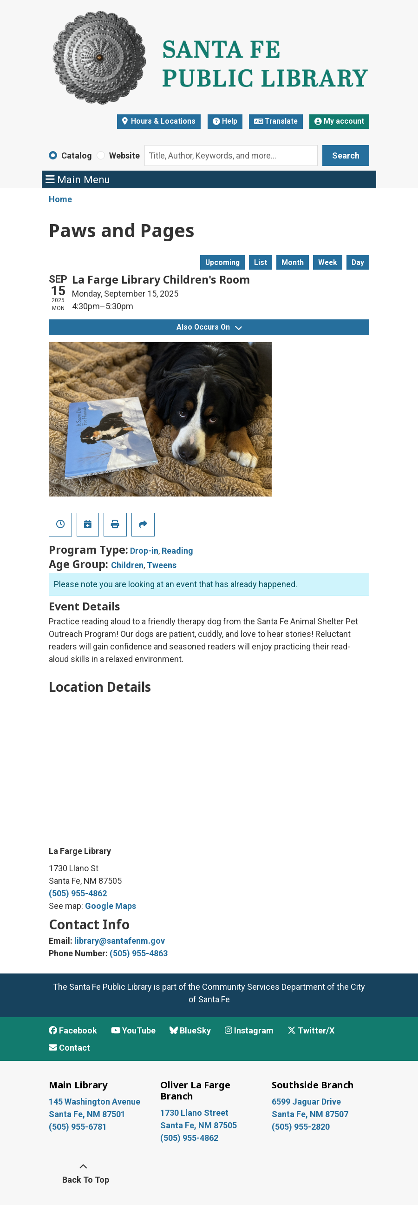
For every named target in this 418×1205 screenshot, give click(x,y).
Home (60, 199)
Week (327, 262)
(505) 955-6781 (79, 1127)
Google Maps (110, 906)
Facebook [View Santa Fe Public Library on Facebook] (73, 1030)
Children (127, 565)
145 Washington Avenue (94, 1101)
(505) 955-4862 (78, 893)
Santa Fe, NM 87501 (88, 1114)
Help (225, 121)
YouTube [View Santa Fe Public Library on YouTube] (133, 1030)
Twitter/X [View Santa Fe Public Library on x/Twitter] (310, 1030)
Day (358, 262)
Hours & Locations (162, 121)
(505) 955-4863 (139, 953)
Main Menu (78, 179)
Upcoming (222, 262)
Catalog (76, 155)
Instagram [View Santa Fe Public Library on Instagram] (249, 1030)
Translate (276, 121)
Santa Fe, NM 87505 (199, 1125)
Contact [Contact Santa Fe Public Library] (69, 1048)
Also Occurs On (209, 327)
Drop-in (144, 551)
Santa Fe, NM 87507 (311, 1114)
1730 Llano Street (194, 1113)
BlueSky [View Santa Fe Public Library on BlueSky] (190, 1030)
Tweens (161, 565)
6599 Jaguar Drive (306, 1101)
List (260, 262)
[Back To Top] (83, 1173)
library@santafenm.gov (119, 941)
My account (339, 121)
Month (292, 262)
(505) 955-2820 (301, 1127)
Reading (177, 551)
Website (124, 155)
